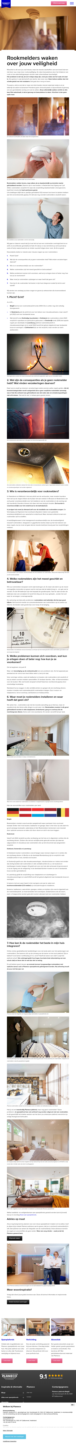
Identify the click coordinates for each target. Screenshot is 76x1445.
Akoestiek (4, 1402)
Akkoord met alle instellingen (14, 1436)
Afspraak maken (14, 1238)
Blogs (3, 1393)
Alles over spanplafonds (9, 1397)
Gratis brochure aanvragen (18, 1302)
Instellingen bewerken (9, 1441)
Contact (29, 1397)
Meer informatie (8, 1430)
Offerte (59, 3)
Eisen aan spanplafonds (28, 1215)
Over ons (29, 1392)
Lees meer (7, 1360)
